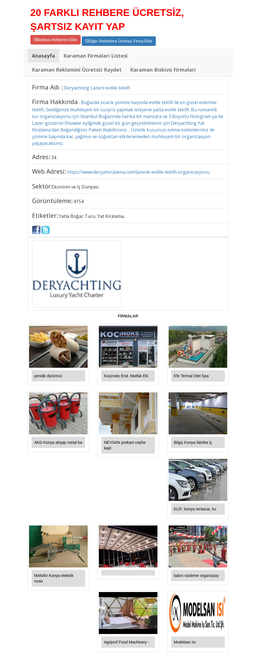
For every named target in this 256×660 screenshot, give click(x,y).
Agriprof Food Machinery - (126, 642)
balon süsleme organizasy (196, 575)
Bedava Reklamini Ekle (55, 39)
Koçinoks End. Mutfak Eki (126, 376)
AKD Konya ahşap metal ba (58, 442)
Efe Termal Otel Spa (191, 376)
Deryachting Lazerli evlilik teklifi (97, 88)
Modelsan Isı (185, 642)
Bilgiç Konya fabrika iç (193, 442)
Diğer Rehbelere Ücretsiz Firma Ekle (118, 41)
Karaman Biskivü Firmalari (163, 69)
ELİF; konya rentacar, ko (195, 509)
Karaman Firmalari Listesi (95, 55)
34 (53, 157)
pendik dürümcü (48, 376)
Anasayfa (43, 55)
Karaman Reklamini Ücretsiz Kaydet (77, 69)
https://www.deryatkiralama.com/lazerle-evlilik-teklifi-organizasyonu (138, 172)
